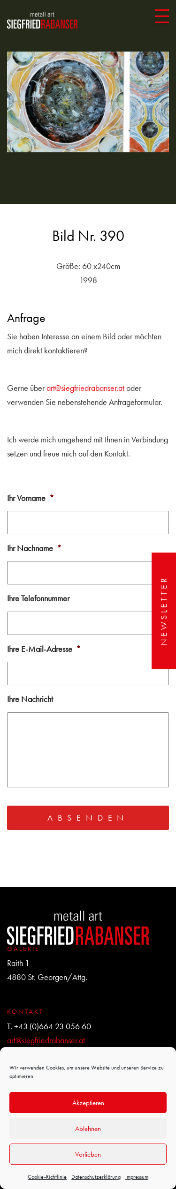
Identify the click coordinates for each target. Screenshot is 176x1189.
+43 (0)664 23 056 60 (52, 1026)
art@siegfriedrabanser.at (85, 387)
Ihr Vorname (30, 498)
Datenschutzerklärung (96, 1177)
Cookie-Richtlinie (47, 1177)
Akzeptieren (88, 1102)
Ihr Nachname (34, 548)
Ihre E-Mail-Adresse (44, 648)
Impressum (136, 1177)
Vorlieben (88, 1154)
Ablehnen (88, 1128)
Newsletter (163, 610)
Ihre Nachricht (30, 699)
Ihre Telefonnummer (38, 598)
